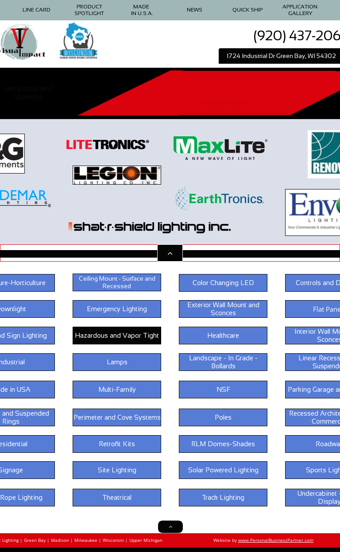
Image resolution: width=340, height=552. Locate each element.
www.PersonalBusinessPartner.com (275, 540)
